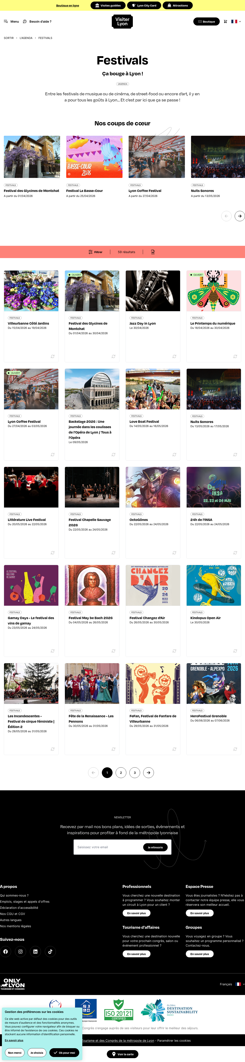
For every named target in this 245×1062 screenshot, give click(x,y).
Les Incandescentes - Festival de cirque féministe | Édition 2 (31, 721)
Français (232, 984)
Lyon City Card (144, 5)
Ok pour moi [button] (64, 1053)
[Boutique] (206, 21)
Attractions (177, 5)
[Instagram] (20, 951)
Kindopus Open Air (205, 617)
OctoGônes (139, 519)
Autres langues (10, 920)
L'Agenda (26, 37)
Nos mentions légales (15, 926)
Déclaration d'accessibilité (19, 908)
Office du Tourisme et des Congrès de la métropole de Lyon (110, 1040)
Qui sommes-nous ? (14, 895)
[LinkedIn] (35, 951)
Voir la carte (123, 1054)
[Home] (122, 22)
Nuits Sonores (201, 421)
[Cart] (225, 21)
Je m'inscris (155, 847)
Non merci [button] (14, 1053)
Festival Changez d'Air (147, 617)
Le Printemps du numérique (212, 323)
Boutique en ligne (67, 5)
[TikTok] (50, 951)
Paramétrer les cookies (174, 1040)
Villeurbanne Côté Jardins (28, 323)
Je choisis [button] (37, 1053)
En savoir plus (136, 913)
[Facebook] (5, 951)
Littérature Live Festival (27, 519)
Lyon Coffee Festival (24, 421)
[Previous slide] (226, 216)
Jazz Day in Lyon (143, 323)
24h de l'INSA (201, 519)
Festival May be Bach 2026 (91, 617)
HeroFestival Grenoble (208, 715)
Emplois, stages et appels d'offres (24, 901)
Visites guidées (108, 5)
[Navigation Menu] (11, 21)
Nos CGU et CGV (12, 914)
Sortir (9, 37)
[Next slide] (240, 216)
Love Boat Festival (144, 421)
